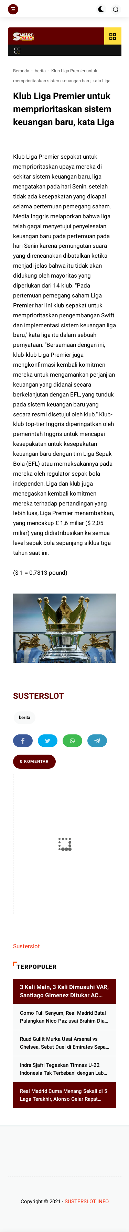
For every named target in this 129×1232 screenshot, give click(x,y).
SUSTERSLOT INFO (87, 1201)
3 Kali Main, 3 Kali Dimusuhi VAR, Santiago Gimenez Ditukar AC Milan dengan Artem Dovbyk (64, 992)
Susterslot (26, 946)
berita (40, 70)
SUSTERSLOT (38, 696)
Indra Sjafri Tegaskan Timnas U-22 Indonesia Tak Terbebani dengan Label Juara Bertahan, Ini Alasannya (64, 1069)
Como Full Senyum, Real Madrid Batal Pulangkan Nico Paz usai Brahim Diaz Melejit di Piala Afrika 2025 (63, 1017)
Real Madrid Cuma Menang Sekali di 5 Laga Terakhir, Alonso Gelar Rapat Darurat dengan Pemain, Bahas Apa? (63, 1095)
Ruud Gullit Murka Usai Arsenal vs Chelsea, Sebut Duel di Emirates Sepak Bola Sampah (64, 1043)
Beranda (21, 70)
